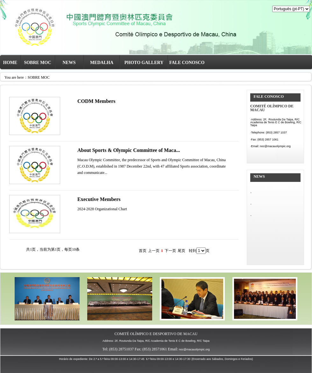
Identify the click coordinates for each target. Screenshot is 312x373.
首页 (142, 250)
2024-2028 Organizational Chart (102, 209)
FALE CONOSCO (187, 62)
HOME (10, 62)
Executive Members (99, 199)
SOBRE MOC (37, 62)
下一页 (170, 250)
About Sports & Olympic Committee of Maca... (128, 150)
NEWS (68, 62)
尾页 (181, 250)
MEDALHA (101, 62)
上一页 (154, 250)
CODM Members (96, 101)
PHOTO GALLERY (144, 62)
